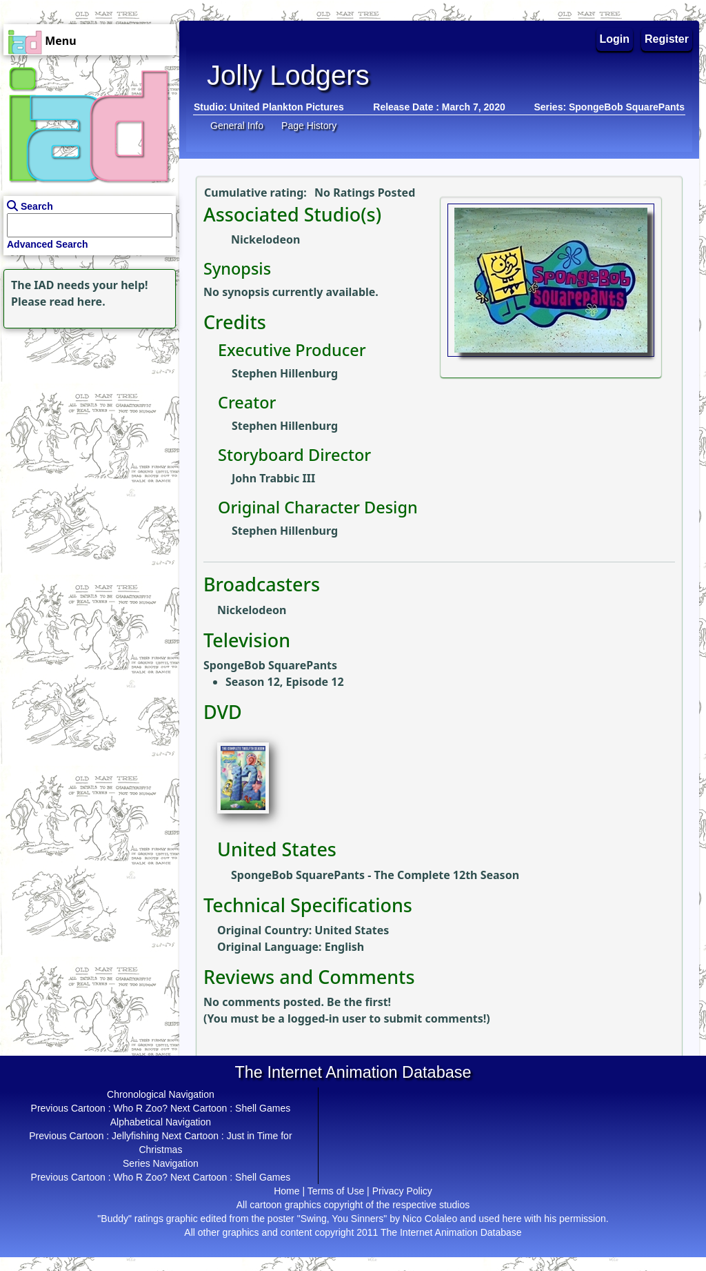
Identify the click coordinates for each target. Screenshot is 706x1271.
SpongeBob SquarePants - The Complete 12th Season (375, 875)
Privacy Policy (402, 1190)
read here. (77, 301)
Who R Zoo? (140, 1108)
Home (286, 1190)
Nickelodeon (265, 239)
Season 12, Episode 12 (284, 681)
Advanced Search (47, 244)
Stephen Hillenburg (285, 373)
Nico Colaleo (430, 1218)
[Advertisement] (86, 418)
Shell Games (262, 1108)
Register (667, 39)
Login (615, 39)
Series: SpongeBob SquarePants (609, 106)
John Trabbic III (273, 478)
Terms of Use (335, 1190)
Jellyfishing (135, 1135)
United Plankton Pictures (287, 106)
